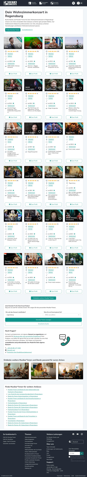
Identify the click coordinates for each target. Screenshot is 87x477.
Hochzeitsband (29, 441)
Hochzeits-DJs (28, 445)
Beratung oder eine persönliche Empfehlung (27, 336)
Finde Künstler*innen (12, 30)
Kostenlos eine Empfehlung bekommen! (19, 352)
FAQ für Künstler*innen (9, 437)
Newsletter (49, 459)
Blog (48, 451)
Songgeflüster (50, 441)
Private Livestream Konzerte (32, 460)
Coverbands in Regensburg (16, 421)
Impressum (59, 476)
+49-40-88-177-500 (14, 348)
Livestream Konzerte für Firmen (33, 458)
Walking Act (28, 468)
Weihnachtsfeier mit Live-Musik (33, 449)
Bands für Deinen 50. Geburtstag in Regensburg (22, 405)
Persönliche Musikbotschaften (33, 456)
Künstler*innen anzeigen (43, 320)
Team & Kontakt (51, 447)
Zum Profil (14, 74)
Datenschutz (67, 476)
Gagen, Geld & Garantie (9, 441)
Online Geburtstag (30, 462)
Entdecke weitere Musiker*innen (43, 298)
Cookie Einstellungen (80, 476)
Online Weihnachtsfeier (31, 452)
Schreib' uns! (11, 350)
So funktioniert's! (27, 30)
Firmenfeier (28, 447)
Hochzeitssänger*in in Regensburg (18, 410)
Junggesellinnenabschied (31, 464)
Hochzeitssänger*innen (31, 443)
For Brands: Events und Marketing (53, 438)
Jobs (48, 453)
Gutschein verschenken (9, 443)
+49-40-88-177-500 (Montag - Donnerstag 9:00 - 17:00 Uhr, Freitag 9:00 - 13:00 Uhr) (55, 469)
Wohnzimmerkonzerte (30, 437)
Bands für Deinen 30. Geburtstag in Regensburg (22, 423)
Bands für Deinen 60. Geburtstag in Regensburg (22, 407)
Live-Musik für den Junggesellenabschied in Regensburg (25, 394)
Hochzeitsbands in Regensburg (17, 403)
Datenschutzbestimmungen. (78, 461)
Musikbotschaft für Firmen (32, 454)
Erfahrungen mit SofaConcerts (55, 449)
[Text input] (74, 453)
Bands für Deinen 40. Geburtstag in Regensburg (22, 425)
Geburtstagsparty (29, 439)
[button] (79, 3)
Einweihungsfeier (29, 466)
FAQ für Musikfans (8, 439)
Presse (48, 455)
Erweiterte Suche (43, 324)
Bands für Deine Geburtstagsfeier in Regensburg (23, 396)
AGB (72, 476)
